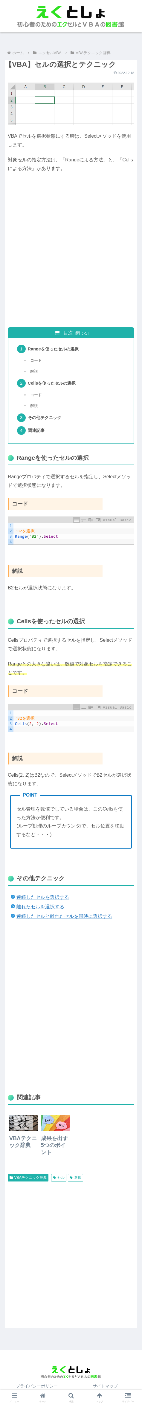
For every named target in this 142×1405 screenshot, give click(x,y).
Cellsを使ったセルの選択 (52, 383)
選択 (75, 1178)
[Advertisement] (71, 250)
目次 (68, 332)
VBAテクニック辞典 (28, 1178)
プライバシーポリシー (37, 1386)
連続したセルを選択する (42, 897)
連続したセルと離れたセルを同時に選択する (64, 916)
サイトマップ (105, 1386)
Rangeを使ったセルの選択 (53, 349)
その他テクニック (44, 417)
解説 (34, 371)
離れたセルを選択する (40, 906)
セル (59, 1178)
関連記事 (36, 430)
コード (36, 360)
